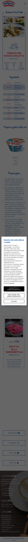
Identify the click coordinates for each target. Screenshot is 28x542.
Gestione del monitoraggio (14, 295)
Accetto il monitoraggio (14, 289)
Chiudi (14, 301)
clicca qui (11, 283)
